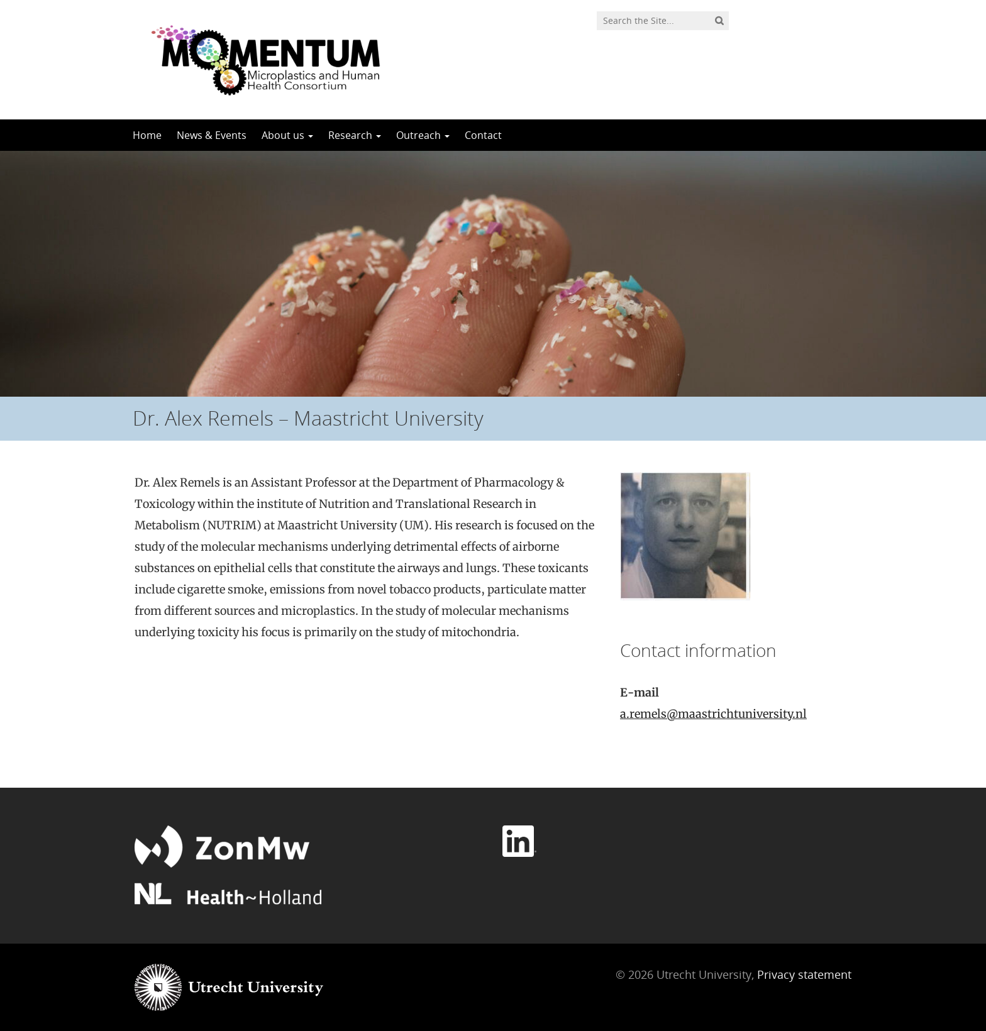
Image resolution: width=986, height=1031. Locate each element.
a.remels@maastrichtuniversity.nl (713, 714)
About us (287, 135)
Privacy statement (804, 974)
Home (147, 135)
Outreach (423, 135)
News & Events (211, 135)
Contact (483, 135)
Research (354, 135)
